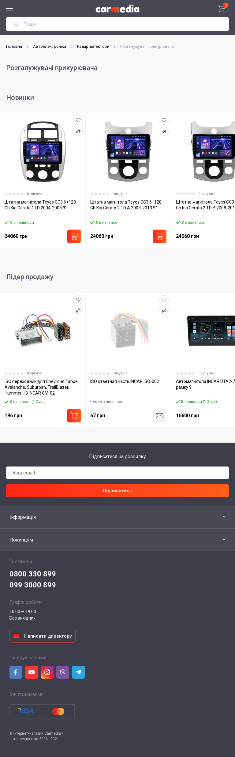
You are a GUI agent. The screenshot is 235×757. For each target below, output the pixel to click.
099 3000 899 (32, 585)
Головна (14, 46)
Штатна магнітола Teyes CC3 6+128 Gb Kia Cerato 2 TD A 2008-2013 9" (126, 205)
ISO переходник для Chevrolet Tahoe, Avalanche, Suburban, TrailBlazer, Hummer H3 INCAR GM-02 (42, 387)
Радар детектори (93, 46)
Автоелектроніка (49, 46)
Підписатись (117, 490)
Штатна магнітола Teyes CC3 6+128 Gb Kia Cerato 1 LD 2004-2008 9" (40, 205)
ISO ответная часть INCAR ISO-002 (124, 381)
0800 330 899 (32, 574)
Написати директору (48, 636)
